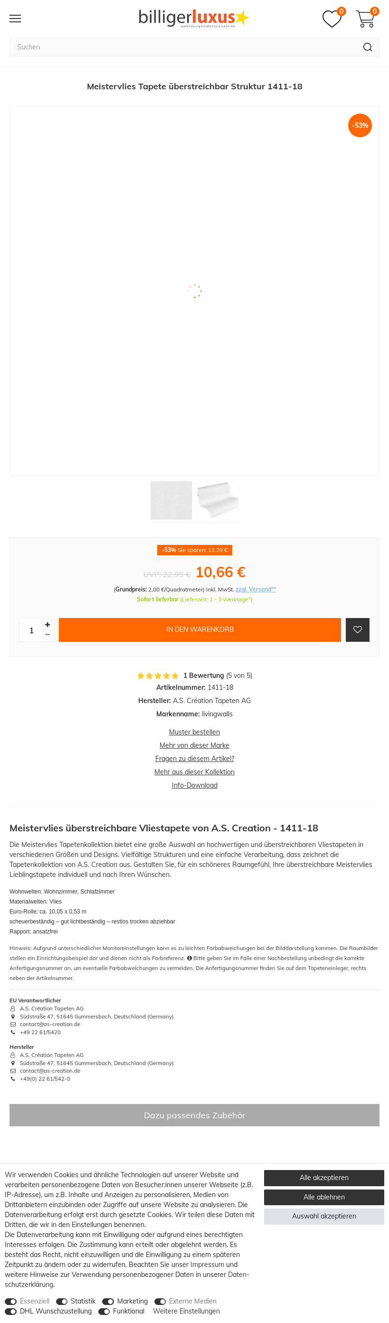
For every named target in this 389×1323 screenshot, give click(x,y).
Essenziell (34, 1301)
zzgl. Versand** (256, 589)
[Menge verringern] (47, 635)
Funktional (128, 1311)
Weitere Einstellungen (186, 1311)
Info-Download (195, 785)
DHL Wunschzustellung (56, 1311)
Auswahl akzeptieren (324, 1216)
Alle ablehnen (324, 1197)
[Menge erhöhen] (47, 625)
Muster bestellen (194, 732)
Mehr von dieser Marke (194, 745)
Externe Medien (193, 1301)
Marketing (132, 1301)
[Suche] (368, 47)
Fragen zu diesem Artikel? (194, 758)
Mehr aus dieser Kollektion (194, 772)
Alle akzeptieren (324, 1177)
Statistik (83, 1301)
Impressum (207, 1264)
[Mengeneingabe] (31, 630)
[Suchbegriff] (182, 47)
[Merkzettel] (334, 19)
